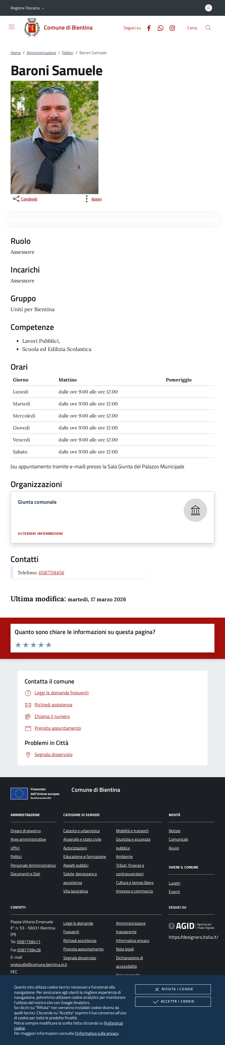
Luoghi (174, 883)
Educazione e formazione (84, 856)
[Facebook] (146, 27)
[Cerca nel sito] (208, 27)
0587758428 (29, 950)
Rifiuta (172, 989)
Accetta (173, 1001)
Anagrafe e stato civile (82, 839)
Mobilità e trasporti (132, 831)
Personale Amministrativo (33, 865)
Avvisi (174, 848)
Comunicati (178, 839)
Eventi (174, 891)
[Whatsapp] (158, 27)
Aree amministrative (28, 839)
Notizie (174, 831)
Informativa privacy (132, 940)
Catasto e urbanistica (81, 831)
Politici (67, 52)
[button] (28, 7)
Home (16, 52)
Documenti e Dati (25, 874)
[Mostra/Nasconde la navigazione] (11, 26)
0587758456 (51, 572)
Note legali (125, 949)
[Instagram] (170, 27)
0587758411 (28, 941)
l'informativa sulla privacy (96, 1033)
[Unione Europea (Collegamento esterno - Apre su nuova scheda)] (37, 795)
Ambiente (124, 856)
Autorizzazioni (75, 848)
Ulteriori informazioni (40, 533)
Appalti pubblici (75, 865)
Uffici (15, 848)
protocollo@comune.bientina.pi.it (39, 964)
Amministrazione (41, 52)
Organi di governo (26, 831)
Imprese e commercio (134, 891)
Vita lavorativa (75, 891)
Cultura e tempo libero (135, 882)
